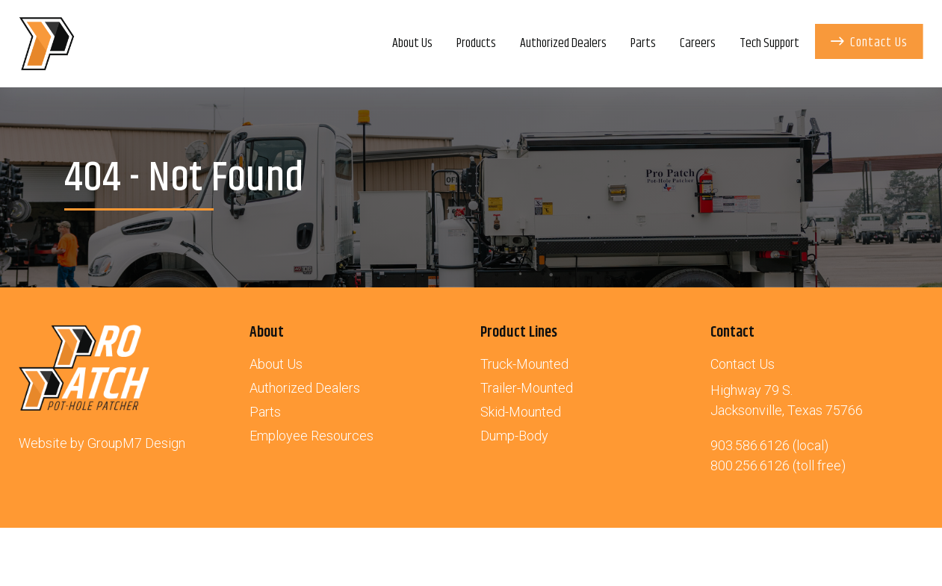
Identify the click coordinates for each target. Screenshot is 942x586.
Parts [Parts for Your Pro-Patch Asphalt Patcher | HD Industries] (643, 43)
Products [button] (476, 43)
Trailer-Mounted (526, 388)
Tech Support (769, 43)
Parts (265, 412)
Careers (698, 43)
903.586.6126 (750, 445)
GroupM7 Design (136, 443)
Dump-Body (514, 435)
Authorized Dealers (305, 388)
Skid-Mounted (520, 412)
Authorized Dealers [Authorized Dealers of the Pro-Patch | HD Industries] (563, 43)
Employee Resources (312, 435)
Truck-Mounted (524, 364)
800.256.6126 (750, 465)
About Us (276, 364)
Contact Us (869, 42)
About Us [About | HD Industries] (412, 43)
